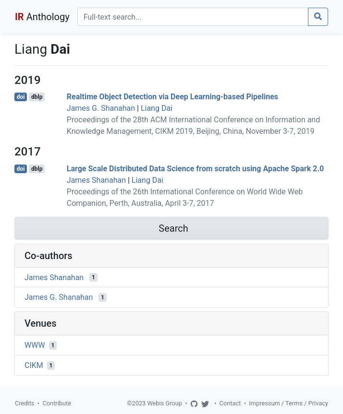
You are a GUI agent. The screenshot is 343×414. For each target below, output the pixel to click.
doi (21, 97)
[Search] (192, 17)
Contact (230, 403)
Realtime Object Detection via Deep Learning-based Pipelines (172, 96)
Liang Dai (156, 108)
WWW (34, 345)
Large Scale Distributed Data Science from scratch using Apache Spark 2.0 (195, 168)
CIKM (33, 365)
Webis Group (164, 403)
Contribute (56, 403)
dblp (36, 97)
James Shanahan (96, 180)
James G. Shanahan (101, 108)
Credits (24, 403)
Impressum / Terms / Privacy (288, 403)
